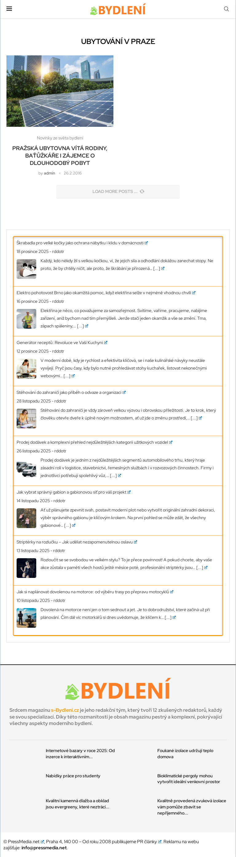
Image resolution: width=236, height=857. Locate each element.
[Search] (226, 9)
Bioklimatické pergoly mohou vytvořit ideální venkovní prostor (188, 779)
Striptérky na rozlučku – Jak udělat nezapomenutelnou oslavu (77, 542)
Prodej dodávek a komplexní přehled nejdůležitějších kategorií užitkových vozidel (94, 442)
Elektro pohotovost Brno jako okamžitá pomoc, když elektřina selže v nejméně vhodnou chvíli (106, 292)
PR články (149, 842)
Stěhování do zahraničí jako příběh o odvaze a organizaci (71, 392)
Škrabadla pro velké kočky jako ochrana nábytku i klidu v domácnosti (82, 243)
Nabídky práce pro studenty (73, 776)
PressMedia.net (26, 842)
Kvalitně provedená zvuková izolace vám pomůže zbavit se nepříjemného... (191, 806)
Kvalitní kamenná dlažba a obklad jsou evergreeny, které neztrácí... (77, 804)
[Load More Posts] (118, 191)
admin (49, 173)
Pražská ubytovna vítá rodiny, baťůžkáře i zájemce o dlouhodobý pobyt (60, 156)
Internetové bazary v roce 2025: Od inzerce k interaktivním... (80, 753)
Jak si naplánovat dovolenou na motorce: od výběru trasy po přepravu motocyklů (95, 592)
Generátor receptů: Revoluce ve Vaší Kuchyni (62, 342)
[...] (158, 268)
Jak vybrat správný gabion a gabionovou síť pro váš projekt (74, 492)
